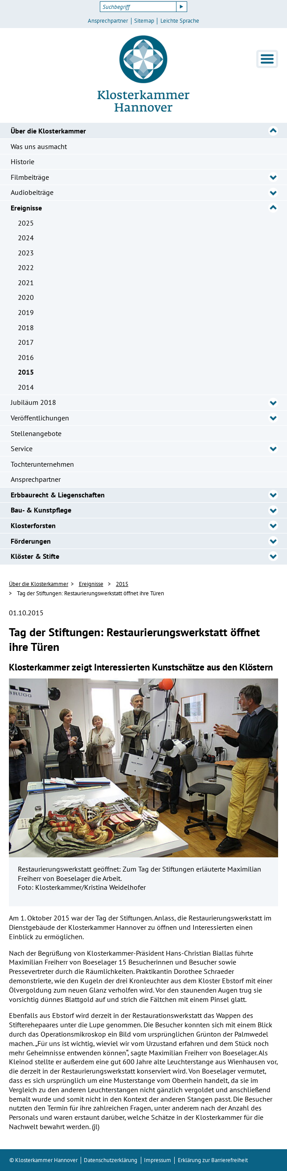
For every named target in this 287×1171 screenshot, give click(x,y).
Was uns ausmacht (39, 146)
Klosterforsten (33, 525)
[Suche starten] (181, 6)
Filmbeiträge (30, 177)
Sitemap (144, 20)
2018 (26, 327)
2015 (26, 371)
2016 (26, 357)
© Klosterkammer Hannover (43, 1160)
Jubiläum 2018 (33, 402)
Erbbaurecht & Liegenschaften (58, 494)
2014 (26, 387)
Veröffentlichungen (40, 417)
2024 (26, 237)
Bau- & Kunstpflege (41, 509)
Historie (22, 161)
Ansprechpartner (108, 20)
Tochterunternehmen (42, 464)
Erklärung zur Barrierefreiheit (213, 1160)
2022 (26, 267)
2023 (26, 252)
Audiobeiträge (32, 192)
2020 (26, 297)
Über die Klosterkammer (48, 130)
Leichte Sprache (179, 20)
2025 (26, 222)
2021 (26, 282)
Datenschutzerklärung (110, 1160)
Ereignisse (26, 207)
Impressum (157, 1160)
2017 (26, 342)
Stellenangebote (36, 433)
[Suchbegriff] (138, 6)
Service (22, 448)
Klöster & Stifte (35, 556)
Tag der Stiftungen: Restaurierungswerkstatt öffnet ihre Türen (90, 593)
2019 (26, 312)
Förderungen (31, 541)
